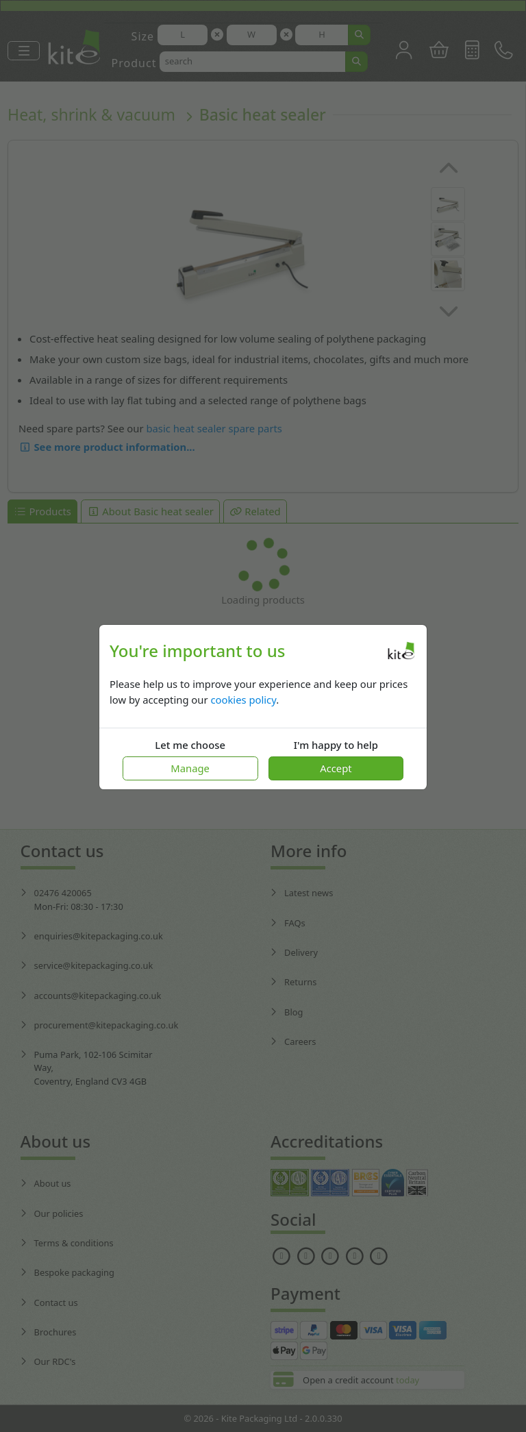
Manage (190, 768)
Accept (335, 768)
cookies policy (243, 699)
